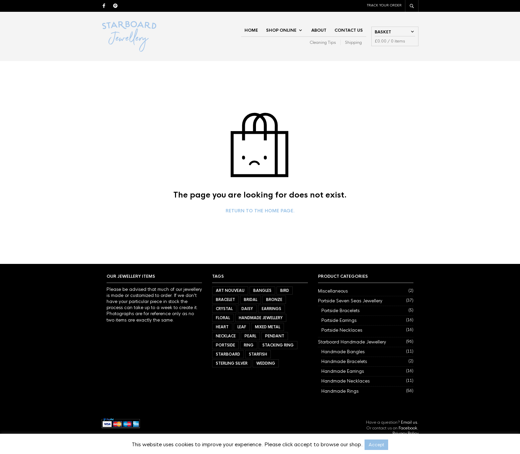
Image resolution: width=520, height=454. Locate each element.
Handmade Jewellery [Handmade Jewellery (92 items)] (261, 317)
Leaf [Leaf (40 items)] (241, 327)
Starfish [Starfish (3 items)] (258, 354)
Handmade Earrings (342, 371)
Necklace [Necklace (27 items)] (226, 336)
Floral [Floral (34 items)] (223, 317)
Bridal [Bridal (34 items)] (250, 299)
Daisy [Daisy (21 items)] (247, 308)
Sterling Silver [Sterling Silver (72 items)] (232, 363)
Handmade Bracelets (344, 361)
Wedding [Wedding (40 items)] (265, 363)
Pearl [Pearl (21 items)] (250, 336)
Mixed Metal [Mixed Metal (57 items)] (267, 327)
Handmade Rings (339, 391)
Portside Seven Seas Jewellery (350, 301)
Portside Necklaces (341, 330)
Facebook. (408, 428)
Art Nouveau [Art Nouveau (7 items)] (230, 290)
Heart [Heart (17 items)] (222, 327)
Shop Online (281, 30)
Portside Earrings (338, 320)
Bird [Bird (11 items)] (284, 290)
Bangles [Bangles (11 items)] (262, 290)
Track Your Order (384, 5)
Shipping (353, 42)
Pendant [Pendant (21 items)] (274, 336)
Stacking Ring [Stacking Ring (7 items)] (278, 345)
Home (251, 30)
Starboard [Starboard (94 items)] (228, 354)
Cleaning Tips (323, 42)
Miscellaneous (333, 291)
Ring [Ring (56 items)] (249, 345)
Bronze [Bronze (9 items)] (274, 299)
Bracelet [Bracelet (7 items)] (225, 299)
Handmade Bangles (343, 352)
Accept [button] (376, 445)
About (318, 30)
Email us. (409, 422)
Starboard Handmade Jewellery (352, 342)
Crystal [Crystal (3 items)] (224, 308)
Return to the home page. (260, 211)
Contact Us (349, 30)
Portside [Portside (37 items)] (225, 345)
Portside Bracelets (340, 310)
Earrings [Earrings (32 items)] (271, 308)
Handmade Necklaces (345, 381)
